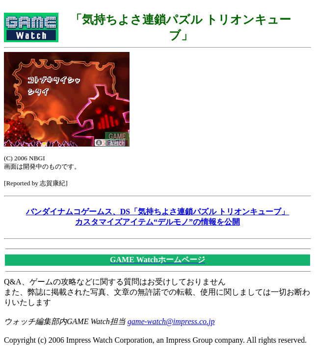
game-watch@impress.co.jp (171, 321)
